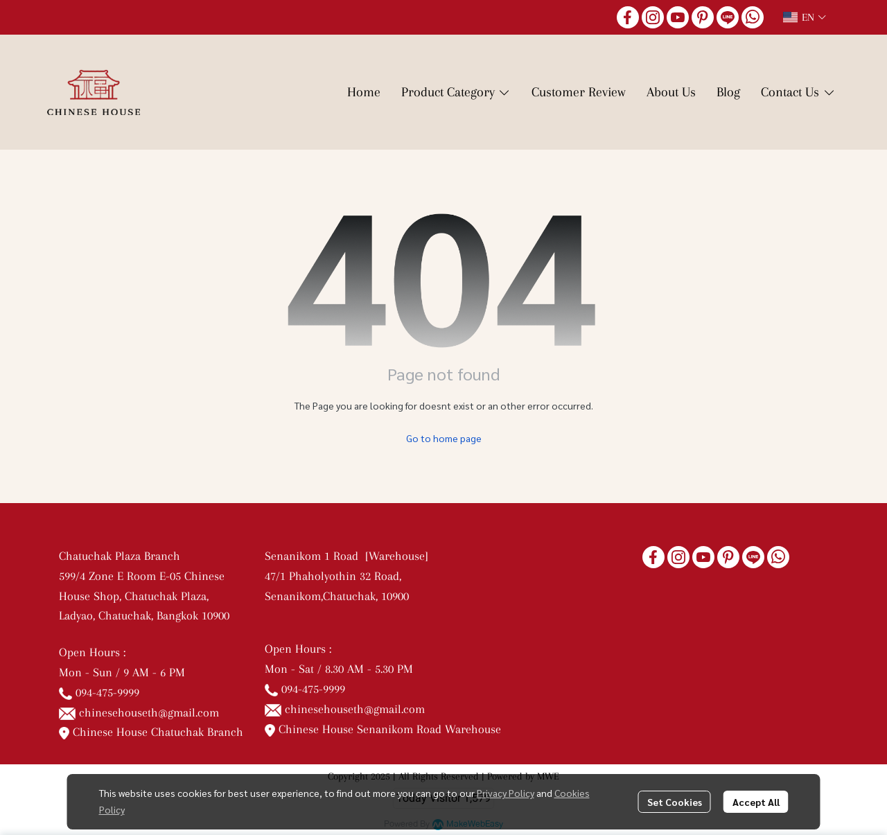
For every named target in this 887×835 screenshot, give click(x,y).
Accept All (756, 802)
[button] (804, 17)
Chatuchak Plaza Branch (119, 556)
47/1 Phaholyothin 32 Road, (333, 576)
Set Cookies (674, 802)
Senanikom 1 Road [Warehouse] (350, 556)
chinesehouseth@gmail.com (149, 712)
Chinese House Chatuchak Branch (151, 732)
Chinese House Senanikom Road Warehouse (383, 729)
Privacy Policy (505, 792)
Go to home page (444, 438)
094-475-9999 (107, 692)
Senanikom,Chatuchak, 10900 (337, 596)
